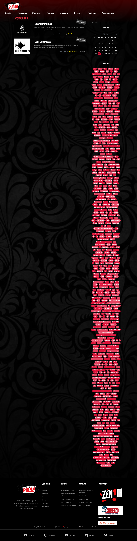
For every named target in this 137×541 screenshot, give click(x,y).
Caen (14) (115, 396)
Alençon (95, 116)
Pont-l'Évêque (108, 180)
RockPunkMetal (114, 385)
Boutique (92, 13)
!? (105, 226)
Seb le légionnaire (96, 431)
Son (115, 242)
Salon (110, 415)
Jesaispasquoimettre (98, 452)
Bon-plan (105, 415)
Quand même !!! (102, 338)
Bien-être (113, 252)
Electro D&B (110, 111)
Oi (107, 369)
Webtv (113, 463)
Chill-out (111, 260)
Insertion (108, 295)
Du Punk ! (94, 367)
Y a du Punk (105, 324)
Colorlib (81, 527)
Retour (116, 364)
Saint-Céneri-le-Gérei (98, 148)
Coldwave (116, 183)
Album (106, 409)
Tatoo (116, 228)
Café (94, 290)
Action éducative (111, 172)
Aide (119, 420)
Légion (102, 441)
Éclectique (102, 138)
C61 (97, 236)
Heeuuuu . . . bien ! (97, 401)
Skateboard (98, 361)
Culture (100, 69)
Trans (113, 340)
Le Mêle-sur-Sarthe (97, 164)
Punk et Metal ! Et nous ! (103, 449)
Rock (105, 69)
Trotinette (107, 359)
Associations (109, 276)
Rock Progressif (111, 439)
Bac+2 (116, 282)
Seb (118, 439)
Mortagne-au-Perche (114, 164)
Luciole (111, 119)
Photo (96, 186)
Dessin (105, 186)
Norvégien (96, 276)
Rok (107, 316)
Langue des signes (101, 306)
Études (116, 188)
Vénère (99, 162)
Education (110, 431)
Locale (99, 343)
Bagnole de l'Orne (98, 180)
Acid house (105, 122)
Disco (104, 116)
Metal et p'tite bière (114, 300)
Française (108, 223)
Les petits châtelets (106, 465)
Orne (96, 127)
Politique (112, 167)
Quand (103, 380)
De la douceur (97, 202)
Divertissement (105, 420)
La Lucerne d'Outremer (100, 210)
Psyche (95, 124)
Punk (107, 71)
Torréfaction (100, 290)
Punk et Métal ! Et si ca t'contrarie (111, 311)
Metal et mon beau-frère (113, 303)
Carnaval (95, 204)
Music (109, 210)
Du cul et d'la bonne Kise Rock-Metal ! (103, 156)
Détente (100, 106)
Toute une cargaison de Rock (105, 332)
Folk (100, 95)
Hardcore (116, 116)
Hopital (103, 439)
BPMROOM (116, 391)
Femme (118, 407)
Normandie (104, 215)
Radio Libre (109, 250)
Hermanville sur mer (99, 207)
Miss (118, 369)
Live (114, 103)
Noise (107, 148)
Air (104, 372)
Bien (115, 175)
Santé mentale (96, 420)
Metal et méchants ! (99, 194)
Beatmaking (96, 260)
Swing (102, 263)
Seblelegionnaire (115, 220)
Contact (64, 13)
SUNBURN (100, 167)
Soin (93, 292)
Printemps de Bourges (113, 377)
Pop (96, 95)
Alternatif (109, 87)
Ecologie (100, 77)
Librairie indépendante (113, 356)
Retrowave (116, 266)
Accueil (8, 13)
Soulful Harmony (66, 502)
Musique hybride (115, 375)
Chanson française (99, 108)
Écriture (100, 375)
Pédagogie (107, 412)
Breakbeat (112, 258)
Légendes (116, 87)
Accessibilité (97, 404)
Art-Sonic (114, 90)
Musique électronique (113, 351)
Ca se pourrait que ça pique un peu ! (102, 436)
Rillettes (115, 194)
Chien (97, 393)
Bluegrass (100, 385)
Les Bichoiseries (108, 98)
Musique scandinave (113, 274)
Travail (104, 188)
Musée (108, 244)
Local (94, 69)
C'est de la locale (85, 496)
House (109, 74)
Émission (105, 175)
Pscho (109, 266)
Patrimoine (108, 236)
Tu (113, 314)
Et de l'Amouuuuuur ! (97, 340)
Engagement (110, 353)
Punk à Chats (111, 327)
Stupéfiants (111, 130)
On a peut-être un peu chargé (106, 433)
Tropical (117, 260)
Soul (95, 77)
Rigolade (109, 255)
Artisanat (108, 290)
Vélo (100, 116)
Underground (102, 87)
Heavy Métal (111, 338)
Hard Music (102, 111)
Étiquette (108, 314)
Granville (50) (97, 396)
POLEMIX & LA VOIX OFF (68, 505)
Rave (118, 159)
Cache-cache (115, 452)
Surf (106, 271)
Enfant (95, 295)
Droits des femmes (98, 282)
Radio (105, 92)
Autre (117, 383)
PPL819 (103, 143)
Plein (101, 372)
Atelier (110, 271)
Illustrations (96, 319)
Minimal (95, 266)
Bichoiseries (114, 151)
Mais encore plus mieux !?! (109, 444)
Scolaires (94, 159)
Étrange (97, 441)
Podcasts (36, 13)
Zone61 (113, 359)
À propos (78, 13)
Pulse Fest (98, 175)
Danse (96, 151)
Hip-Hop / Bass (116, 343)
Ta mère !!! (107, 340)
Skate (115, 361)
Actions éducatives (102, 330)
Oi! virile (95, 284)
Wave (105, 266)
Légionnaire (95, 258)
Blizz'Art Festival (113, 100)
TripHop (117, 353)
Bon (94, 385)
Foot (100, 415)
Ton (104, 316)
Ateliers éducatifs (114, 191)
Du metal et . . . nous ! (103, 239)
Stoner (106, 167)
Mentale (100, 367)
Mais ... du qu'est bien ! (111, 441)
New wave (117, 263)
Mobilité (110, 132)
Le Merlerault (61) (101, 399)
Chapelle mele (104, 191)
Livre (110, 186)
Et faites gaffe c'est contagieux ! (101, 322)
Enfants (116, 212)
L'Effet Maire (115, 140)
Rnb (101, 186)
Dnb (118, 215)
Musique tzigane (115, 306)
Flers (104, 431)
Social (118, 148)
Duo (103, 250)
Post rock (96, 274)
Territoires (111, 407)
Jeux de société (107, 396)
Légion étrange (114, 319)
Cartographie (105, 319)
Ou (102, 226)
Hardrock (97, 90)
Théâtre (110, 188)
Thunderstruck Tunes (67, 490)
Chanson (94, 172)
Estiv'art (102, 154)
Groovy (96, 79)
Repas (101, 409)
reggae (54, 34)
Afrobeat (102, 268)
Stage (93, 220)
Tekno (110, 212)
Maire (116, 218)
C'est (93, 383)
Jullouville (114, 127)
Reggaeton (116, 236)
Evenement (100, 271)
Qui (108, 380)
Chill (101, 79)
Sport (107, 108)
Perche (118, 367)
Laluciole (95, 287)
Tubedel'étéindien (96, 298)
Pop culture (115, 106)
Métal (117, 124)
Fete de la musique (99, 114)
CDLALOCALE (105, 247)
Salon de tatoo (107, 343)
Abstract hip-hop (110, 196)
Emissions (115, 404)
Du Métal (116, 92)
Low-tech (105, 361)
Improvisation (98, 252)
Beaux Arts (95, 247)
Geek (109, 106)
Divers (111, 77)
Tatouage (94, 111)
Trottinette (97, 364)
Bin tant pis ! (97, 314)
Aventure (95, 351)
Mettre (95, 316)
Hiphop (106, 79)
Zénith (110, 417)
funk (65, 51)
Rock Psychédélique (101, 199)
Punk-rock (95, 345)
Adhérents (45, 506)
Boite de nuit (111, 279)
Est (99, 380)
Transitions (104, 407)
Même (116, 380)
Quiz (103, 423)
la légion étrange (98, 527)
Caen (108, 393)
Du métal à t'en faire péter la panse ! (103, 228)
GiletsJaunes (113, 428)
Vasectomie (97, 135)
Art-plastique (96, 327)
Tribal (98, 300)
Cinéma (114, 95)
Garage (100, 85)
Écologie (95, 170)
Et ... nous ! (98, 324)
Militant (107, 428)
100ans (97, 119)
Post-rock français (97, 356)
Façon (105, 383)
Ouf (103, 404)
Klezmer (116, 308)
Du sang (105, 202)
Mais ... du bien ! (107, 95)
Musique (108, 82)
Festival (96, 71)
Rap (100, 122)
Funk (114, 74)
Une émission (106, 401)
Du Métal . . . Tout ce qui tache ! (102, 140)
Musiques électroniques (98, 369)
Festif (93, 300)
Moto (95, 415)
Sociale (98, 444)
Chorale (95, 412)
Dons (118, 409)
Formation (109, 138)
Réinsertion (115, 295)
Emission (108, 159)
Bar (117, 316)
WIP (102, 90)
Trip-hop (96, 82)
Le (102, 364)
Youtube (113, 420)
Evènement (98, 417)
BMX (111, 361)
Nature (116, 178)
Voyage (102, 212)
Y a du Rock (113, 324)
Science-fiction (104, 287)
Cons (107, 258)
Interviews (112, 369)
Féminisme (103, 130)
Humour (97, 100)
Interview (110, 69)
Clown (118, 292)
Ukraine (111, 218)
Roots (104, 74)
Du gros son (115, 447)
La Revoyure (116, 223)
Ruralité (96, 143)
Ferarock (115, 79)
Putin (107, 404)
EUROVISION (115, 268)
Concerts (112, 409)
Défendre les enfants (112, 143)
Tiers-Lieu (107, 90)
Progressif (109, 183)
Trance (93, 306)
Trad (119, 298)
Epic (117, 130)
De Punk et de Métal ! (114, 330)
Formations (96, 191)
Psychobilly (103, 345)
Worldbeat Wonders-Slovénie (86, 491)
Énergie (108, 452)
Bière (95, 106)
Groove (108, 268)
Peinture (106, 385)
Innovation (117, 431)
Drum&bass (104, 260)
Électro (95, 223)
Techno (110, 92)
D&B (101, 92)
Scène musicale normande (99, 377)
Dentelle (114, 244)
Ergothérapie (99, 292)
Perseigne (101, 159)
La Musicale (115, 82)
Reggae (102, 71)
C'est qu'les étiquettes (98, 425)
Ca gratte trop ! (99, 428)
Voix (94, 250)
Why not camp (114, 114)
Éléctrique (115, 255)
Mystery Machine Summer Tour (111, 146)
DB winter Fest (115, 457)
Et (105, 388)
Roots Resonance (43, 24)
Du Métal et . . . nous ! (97, 359)
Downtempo (103, 351)
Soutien (112, 247)
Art (93, 119)
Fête (114, 159)
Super (95, 380)
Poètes (117, 287)
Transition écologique (98, 234)
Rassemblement (113, 202)
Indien (108, 463)
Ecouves (116, 180)
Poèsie (102, 276)
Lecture (94, 330)
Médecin (96, 212)
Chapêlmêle (114, 108)
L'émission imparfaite (99, 255)
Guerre (107, 282)
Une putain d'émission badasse (102, 447)
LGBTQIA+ (113, 199)
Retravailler (102, 127)
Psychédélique (100, 231)
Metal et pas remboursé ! (98, 303)
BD (108, 199)
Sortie (104, 279)
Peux (103, 314)
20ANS (107, 114)
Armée (101, 412)
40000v (113, 449)
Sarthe (111, 287)
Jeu (107, 423)
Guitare (104, 327)
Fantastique (106, 298)
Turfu (110, 364)
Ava (117, 327)
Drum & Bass (112, 215)
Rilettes (112, 316)
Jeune (115, 417)
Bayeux (95, 183)
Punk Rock (108, 194)
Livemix (95, 353)
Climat (107, 220)
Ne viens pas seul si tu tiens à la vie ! (102, 391)
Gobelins (112, 423)
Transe (97, 263)
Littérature (106, 170)
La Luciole (95, 92)
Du (93, 236)
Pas (113, 383)
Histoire (106, 77)
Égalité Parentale (96, 146)
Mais (112, 380)
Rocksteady (104, 119)
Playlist (51, 13)
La (109, 306)
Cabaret (96, 218)
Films (112, 282)
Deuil (105, 356)
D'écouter (99, 383)
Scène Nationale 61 (100, 244)
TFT (118, 172)
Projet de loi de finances (108, 162)
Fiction (94, 375)
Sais (117, 314)
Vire (106, 164)
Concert (113, 170)
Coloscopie (110, 178)
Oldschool (109, 116)
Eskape (104, 417)
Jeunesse (117, 111)
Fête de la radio (98, 98)
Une (111, 175)
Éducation (101, 223)
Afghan (99, 279)
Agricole (107, 292)
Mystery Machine (96, 74)
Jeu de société (111, 399)
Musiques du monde (109, 85)
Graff (100, 266)
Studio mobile (115, 204)
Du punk (112, 239)
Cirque (117, 247)
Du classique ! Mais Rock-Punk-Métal (105, 335)
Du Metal (109, 154)
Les (108, 372)
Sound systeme (98, 308)
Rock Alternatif (108, 308)
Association (106, 124)
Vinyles (116, 122)
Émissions (22, 13)
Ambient (96, 268)
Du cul (116, 156)
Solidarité (117, 119)
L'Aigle (94, 167)
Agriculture (116, 234)
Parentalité (117, 132)
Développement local (113, 345)
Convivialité (95, 409)
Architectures (95, 407)
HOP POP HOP (96, 215)
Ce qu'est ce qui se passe (113, 425)
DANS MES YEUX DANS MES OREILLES (109, 348)
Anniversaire (115, 412)
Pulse (109, 226)
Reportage (108, 234)
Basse (98, 250)
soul (60, 51)
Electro (116, 69)
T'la (100, 316)
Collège (115, 186)
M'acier (94, 343)
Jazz (112, 124)
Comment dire (115, 401)
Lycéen (116, 415)
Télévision (106, 252)
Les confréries (114, 372)
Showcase (108, 231)
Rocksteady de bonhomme (105, 284)
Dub (111, 71)
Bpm (114, 290)
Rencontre (103, 274)
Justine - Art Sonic (85, 502)
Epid (118, 290)
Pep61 (100, 170)
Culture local (100, 196)
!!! (110, 404)
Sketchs (106, 455)
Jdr (106, 212)
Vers (106, 364)
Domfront (101, 183)
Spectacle (101, 295)
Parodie (113, 292)
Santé (107, 151)
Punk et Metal (100, 220)
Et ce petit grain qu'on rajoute (104, 242)
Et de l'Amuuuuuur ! (110, 367)
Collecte (116, 284)
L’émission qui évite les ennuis (110, 135)
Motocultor (104, 100)
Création (106, 375)
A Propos (45, 503)
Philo (94, 271)
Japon (108, 127)
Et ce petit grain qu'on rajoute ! (101, 457)
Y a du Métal (115, 322)
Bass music (104, 300)
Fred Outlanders (84, 505)
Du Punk (95, 87)
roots (64, 34)
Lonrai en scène (112, 460)
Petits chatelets (101, 463)
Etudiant (115, 210)
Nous (109, 388)
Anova (114, 231)
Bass (118, 74)
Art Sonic (104, 103)
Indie (110, 103)
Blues (116, 77)
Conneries (116, 250)
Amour (98, 423)
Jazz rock (116, 271)
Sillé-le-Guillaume (101, 460)
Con (110, 383)
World (116, 98)
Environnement (96, 103)
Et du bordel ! (102, 172)
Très (111, 455)
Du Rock (118, 85)
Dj (92, 263)
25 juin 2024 (81, 22)
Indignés (116, 436)
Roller (118, 359)
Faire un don (108, 13)
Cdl (100, 204)
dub (59, 34)
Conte (95, 122)
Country (112, 148)
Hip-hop (102, 82)
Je (117, 340)
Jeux (118, 170)
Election (96, 372)
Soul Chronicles (43, 41)
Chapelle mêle (103, 218)
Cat (99, 132)
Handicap (102, 236)
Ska (111, 122)
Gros (102, 388)
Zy (67, 527)
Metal (115, 71)
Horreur (102, 151)
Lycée (100, 124)
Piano (118, 258)
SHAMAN (103, 132)
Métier (94, 132)
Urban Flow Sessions (67, 499)
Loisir (118, 103)
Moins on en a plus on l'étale (68, 494)
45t (105, 106)
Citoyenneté (102, 353)
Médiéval (113, 298)
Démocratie (96, 439)
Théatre (96, 130)
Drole (101, 455)
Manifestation (97, 188)
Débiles (102, 258)
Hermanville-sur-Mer (112, 207)
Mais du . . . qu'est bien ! (99, 178)
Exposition (113, 393)
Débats (94, 85)
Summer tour (106, 204)
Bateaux (102, 393)
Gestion (116, 276)
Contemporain (109, 263)
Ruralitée (95, 348)
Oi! (110, 79)
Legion (118, 167)
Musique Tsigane (96, 311)
